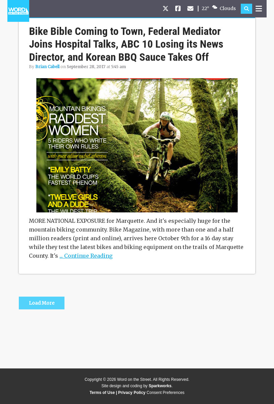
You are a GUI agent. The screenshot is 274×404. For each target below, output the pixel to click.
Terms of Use (102, 392)
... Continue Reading (85, 255)
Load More (41, 303)
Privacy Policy (131, 392)
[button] (246, 9)
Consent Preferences (166, 392)
